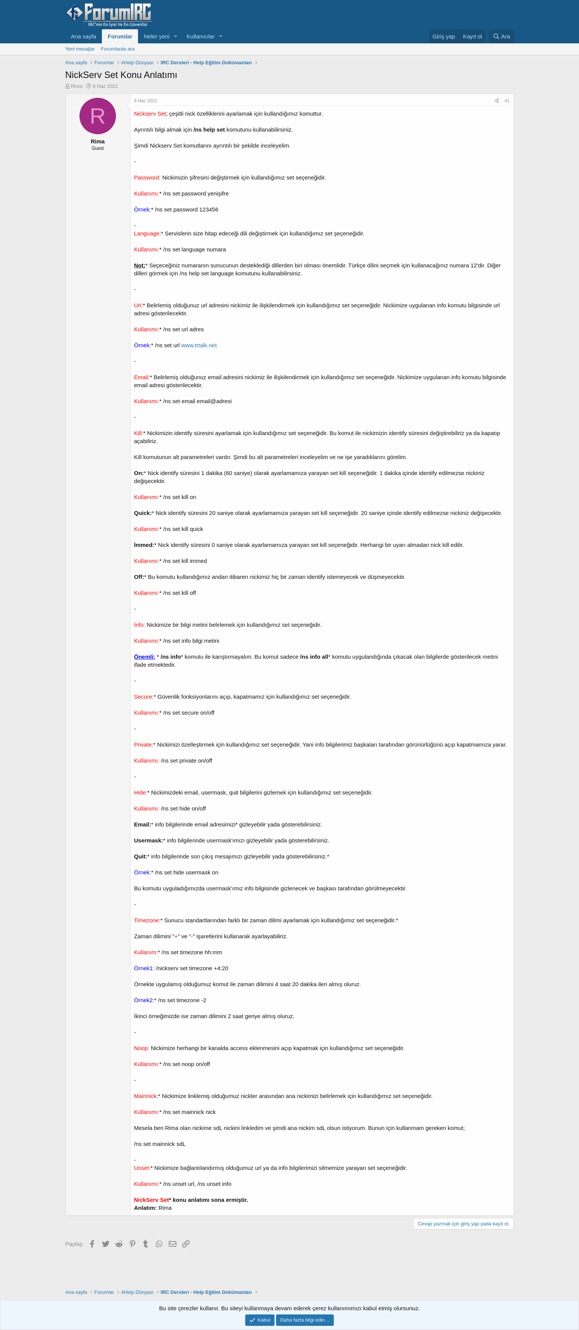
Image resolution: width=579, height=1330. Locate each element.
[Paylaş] (497, 101)
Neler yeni (157, 36)
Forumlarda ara (118, 49)
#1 (506, 100)
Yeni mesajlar (80, 49)
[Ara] (501, 36)
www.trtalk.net (199, 345)
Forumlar (120, 36)
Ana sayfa (84, 36)
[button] (175, 36)
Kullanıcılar (201, 36)
